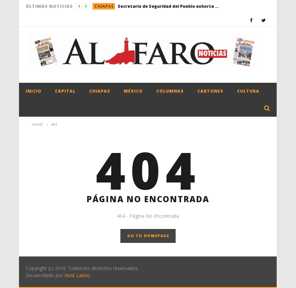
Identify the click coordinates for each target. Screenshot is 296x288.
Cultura (248, 91)
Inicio (33, 91)
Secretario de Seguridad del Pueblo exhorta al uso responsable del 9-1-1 (168, 6)
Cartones (210, 91)
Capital (65, 91)
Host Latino (77, 275)
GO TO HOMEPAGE (148, 235)
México (133, 91)
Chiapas (104, 6)
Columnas (170, 91)
